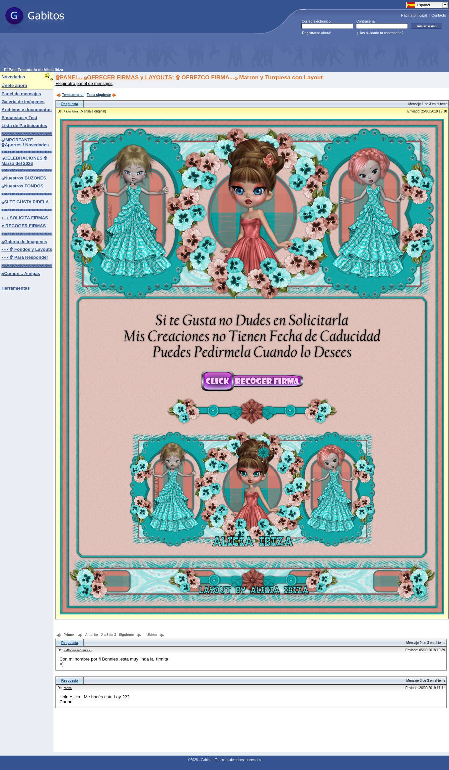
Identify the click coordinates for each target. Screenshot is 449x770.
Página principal (414, 15)
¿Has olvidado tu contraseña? (380, 33)
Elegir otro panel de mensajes (83, 83)
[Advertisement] (125, 53)
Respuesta (69, 104)
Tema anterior (70, 95)
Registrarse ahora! (316, 33)
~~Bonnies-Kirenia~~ (77, 650)
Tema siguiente (101, 95)
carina (67, 688)
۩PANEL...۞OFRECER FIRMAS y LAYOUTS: (114, 77)
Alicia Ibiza (70, 111)
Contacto (438, 15)
